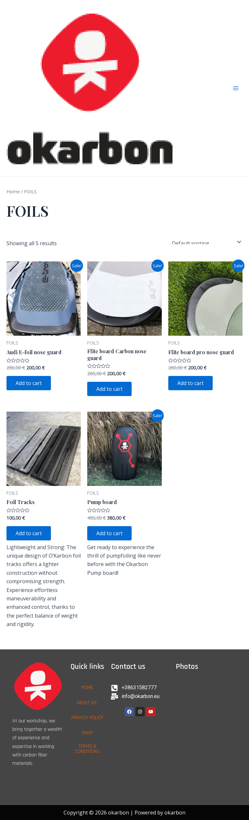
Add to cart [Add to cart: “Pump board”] (109, 533)
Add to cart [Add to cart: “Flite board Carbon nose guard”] (109, 388)
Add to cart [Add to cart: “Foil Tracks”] (29, 533)
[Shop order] (205, 241)
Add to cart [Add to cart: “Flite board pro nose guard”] (190, 383)
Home (13, 191)
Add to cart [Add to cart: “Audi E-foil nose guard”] (29, 383)
